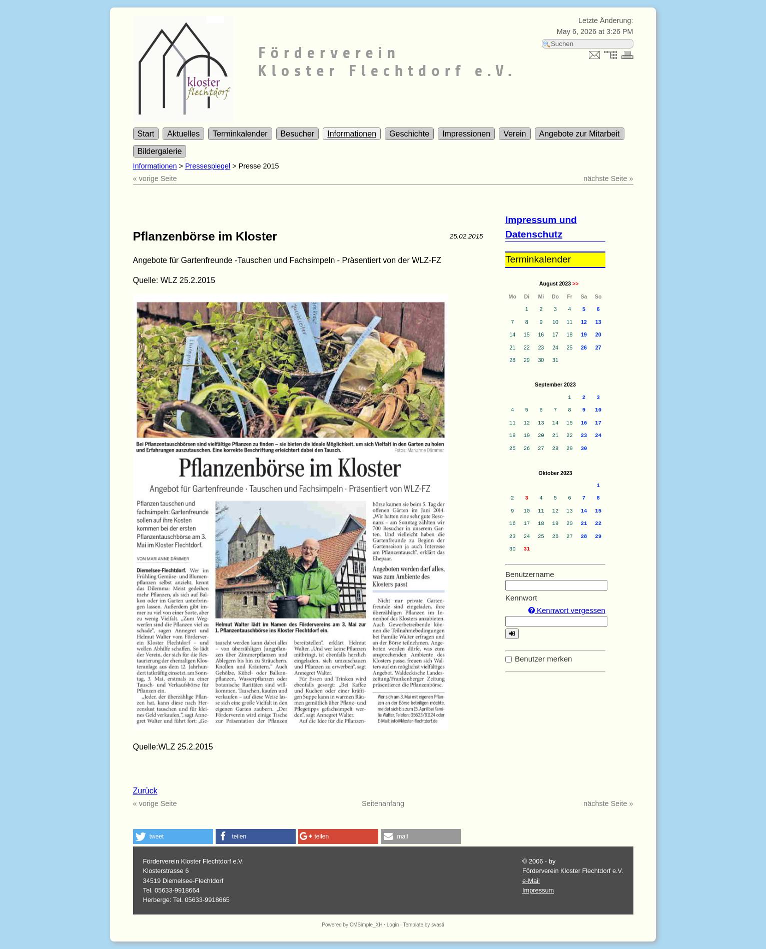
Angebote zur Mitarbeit (579, 134)
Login (393, 925)
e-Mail (531, 880)
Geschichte (409, 134)
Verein (514, 134)
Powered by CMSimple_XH (352, 925)
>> (575, 283)
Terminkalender (240, 134)
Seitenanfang (383, 804)
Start (146, 134)
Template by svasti (423, 925)
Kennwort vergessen (566, 610)
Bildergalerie (160, 151)
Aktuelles (183, 134)
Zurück (145, 790)
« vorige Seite (155, 178)
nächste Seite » (608, 178)
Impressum (538, 890)
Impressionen (466, 134)
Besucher (298, 134)
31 (526, 549)
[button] (173, 836)
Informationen (351, 134)
